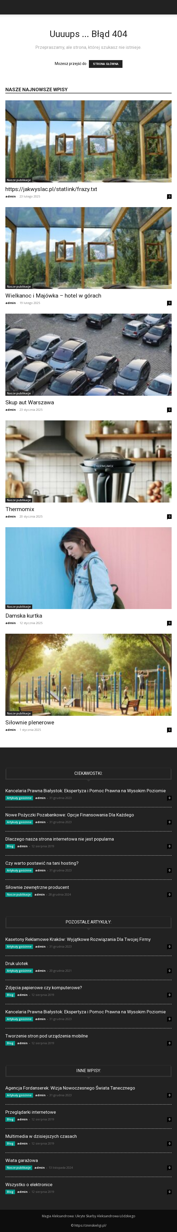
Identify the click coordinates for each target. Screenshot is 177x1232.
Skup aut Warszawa (29, 402)
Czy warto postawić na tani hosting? (41, 863)
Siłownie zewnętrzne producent (37, 887)
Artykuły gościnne (19, 798)
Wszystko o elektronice (28, 1184)
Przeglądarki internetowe (30, 1112)
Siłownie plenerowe (29, 722)
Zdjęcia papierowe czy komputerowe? (43, 987)
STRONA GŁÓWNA (105, 64)
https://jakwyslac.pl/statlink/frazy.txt (51, 189)
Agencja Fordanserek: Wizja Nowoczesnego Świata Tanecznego (70, 1088)
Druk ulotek (16, 963)
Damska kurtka (23, 616)
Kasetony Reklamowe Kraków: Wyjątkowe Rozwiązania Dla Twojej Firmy (78, 939)
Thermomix (19, 509)
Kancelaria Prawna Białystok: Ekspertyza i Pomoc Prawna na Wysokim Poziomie (85, 790)
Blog (10, 846)
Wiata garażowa (21, 1160)
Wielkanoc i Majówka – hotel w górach (53, 295)
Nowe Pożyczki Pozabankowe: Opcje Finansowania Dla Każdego (69, 814)
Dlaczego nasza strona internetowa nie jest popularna (59, 839)
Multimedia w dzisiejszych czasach (41, 1136)
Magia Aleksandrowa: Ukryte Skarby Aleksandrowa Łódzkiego (88, 1216)
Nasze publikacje (19, 180)
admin (10, 196)
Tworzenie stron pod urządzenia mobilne (46, 1036)
